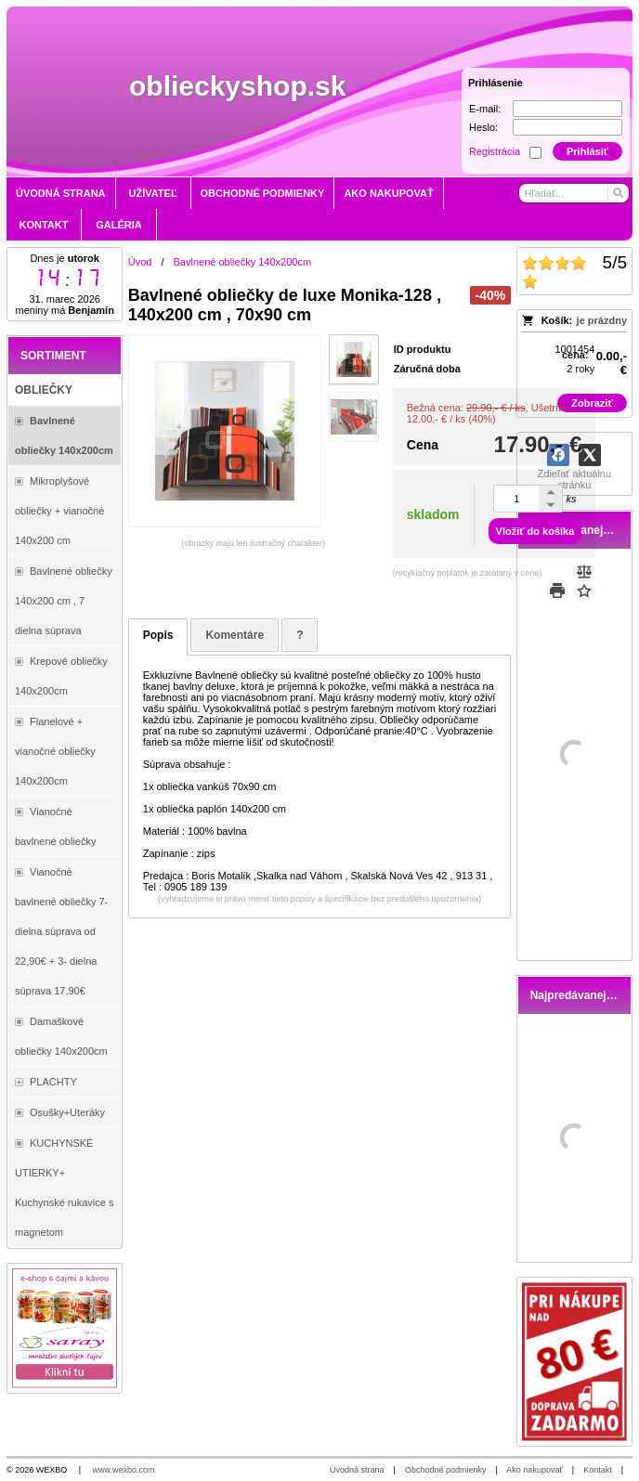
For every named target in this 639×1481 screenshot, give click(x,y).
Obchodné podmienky (446, 1470)
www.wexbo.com (124, 1470)
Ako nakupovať (534, 1470)
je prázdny (602, 320)
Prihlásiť (587, 151)
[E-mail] (567, 108)
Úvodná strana (357, 1470)
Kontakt (597, 1470)
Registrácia (494, 151)
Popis (158, 635)
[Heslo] (567, 127)
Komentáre (234, 635)
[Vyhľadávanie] (574, 193)
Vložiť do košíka (535, 531)
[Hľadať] (617, 193)
